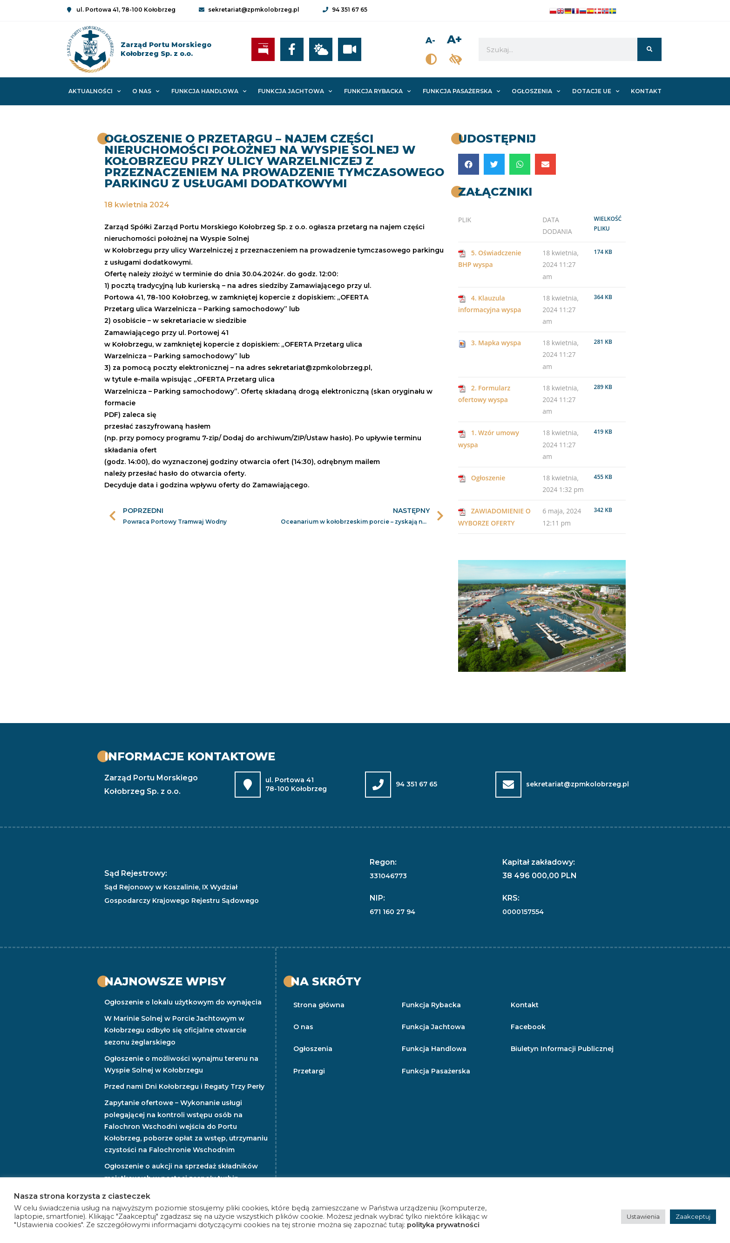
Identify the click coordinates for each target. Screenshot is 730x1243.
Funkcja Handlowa (208, 91)
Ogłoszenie (488, 477)
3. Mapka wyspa (496, 342)
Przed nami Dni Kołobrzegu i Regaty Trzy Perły (184, 1086)
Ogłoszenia (536, 91)
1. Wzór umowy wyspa (488, 438)
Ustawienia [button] (643, 1216)
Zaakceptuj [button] (693, 1216)
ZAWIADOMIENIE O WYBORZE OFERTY (494, 516)
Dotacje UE (595, 91)
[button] (468, 164)
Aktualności (94, 91)
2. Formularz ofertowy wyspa (484, 393)
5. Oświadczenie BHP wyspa (489, 258)
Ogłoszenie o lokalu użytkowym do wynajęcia (183, 1002)
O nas (145, 91)
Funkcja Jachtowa (295, 91)
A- (432, 40)
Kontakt (646, 91)
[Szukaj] (649, 49)
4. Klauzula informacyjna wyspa (489, 304)
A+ (454, 39)
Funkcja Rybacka (377, 91)
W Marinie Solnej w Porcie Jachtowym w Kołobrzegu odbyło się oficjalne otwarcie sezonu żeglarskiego (175, 1030)
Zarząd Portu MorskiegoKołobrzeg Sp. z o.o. (166, 49)
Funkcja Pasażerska (461, 91)
